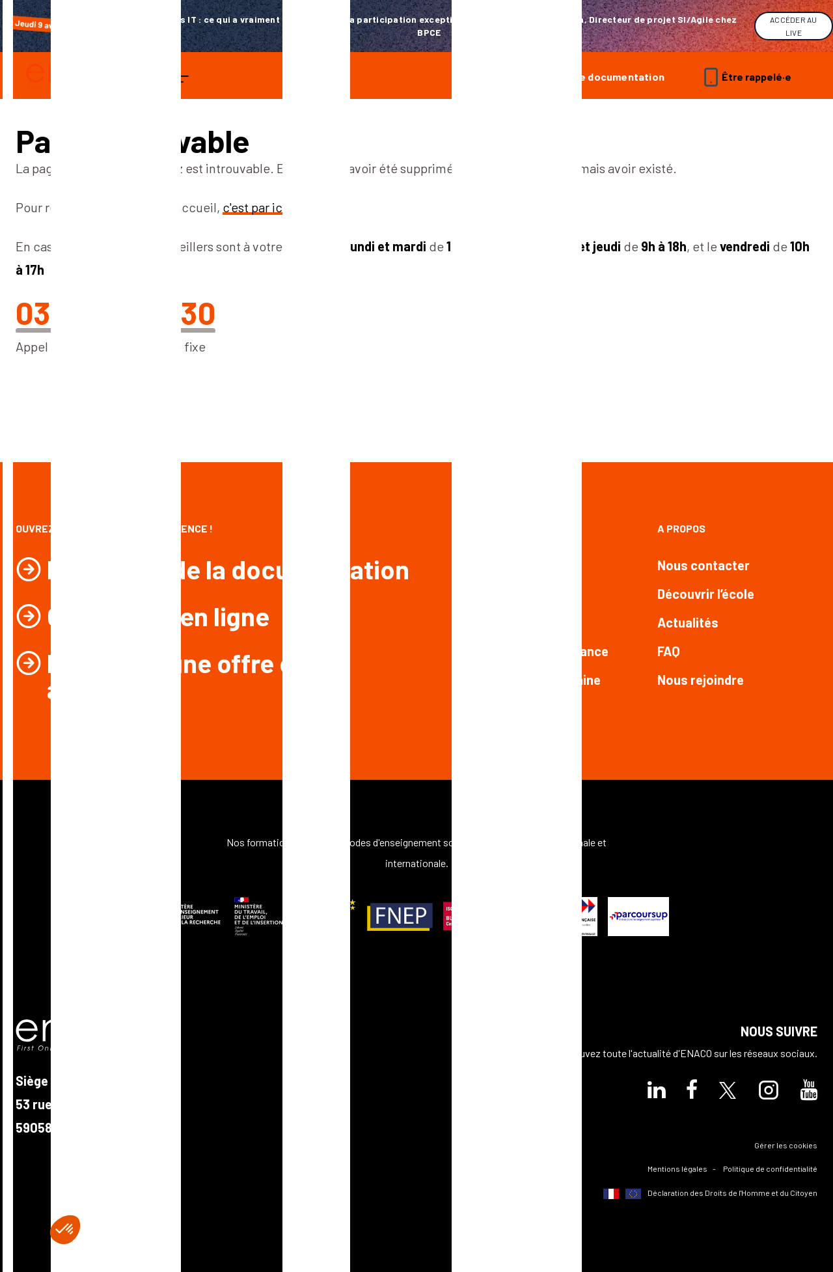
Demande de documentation (594, 76)
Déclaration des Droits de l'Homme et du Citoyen (710, 1193)
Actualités (687, 622)
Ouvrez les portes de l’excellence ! (114, 528)
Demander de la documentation (228, 569)
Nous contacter (703, 565)
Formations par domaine (529, 679)
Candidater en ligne (158, 616)
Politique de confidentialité (770, 1168)
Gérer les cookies (785, 1145)
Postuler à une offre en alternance (177, 676)
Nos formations (499, 528)
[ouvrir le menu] (181, 76)
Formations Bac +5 (512, 622)
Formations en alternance (532, 651)
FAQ (668, 651)
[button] (65, 1229)
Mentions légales (677, 1168)
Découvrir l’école (705, 593)
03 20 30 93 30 (115, 312)
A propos (681, 528)
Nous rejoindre (700, 679)
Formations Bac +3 (512, 593)
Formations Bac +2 (512, 565)
